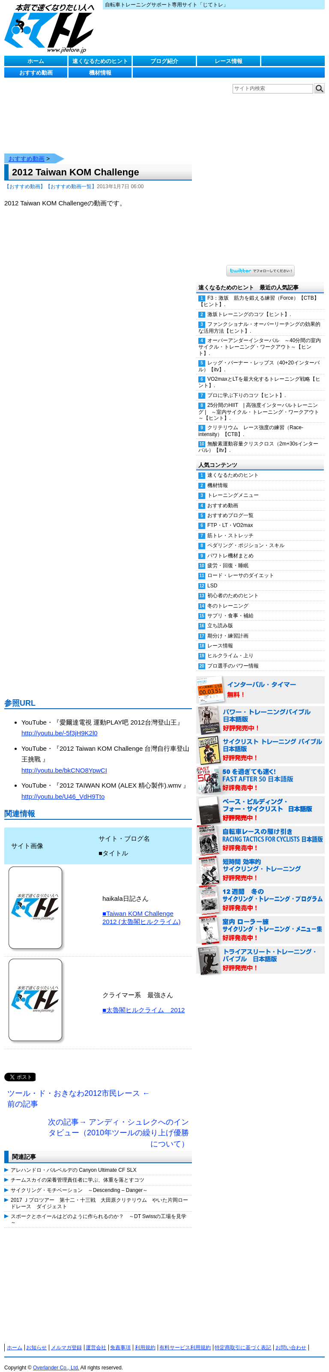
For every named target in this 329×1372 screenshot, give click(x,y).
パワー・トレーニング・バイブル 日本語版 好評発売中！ (260, 712)
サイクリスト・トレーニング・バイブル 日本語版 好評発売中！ (260, 742)
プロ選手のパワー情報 (233, 657)
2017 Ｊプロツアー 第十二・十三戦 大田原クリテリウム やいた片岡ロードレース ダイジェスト (99, 1194)
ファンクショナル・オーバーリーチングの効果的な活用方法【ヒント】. (259, 319)
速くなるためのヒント (100, 61)
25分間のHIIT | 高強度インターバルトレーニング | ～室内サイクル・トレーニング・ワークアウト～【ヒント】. (258, 403)
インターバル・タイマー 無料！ (260, 682)
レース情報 (228, 61)
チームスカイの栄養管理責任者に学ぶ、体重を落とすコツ (77, 1171)
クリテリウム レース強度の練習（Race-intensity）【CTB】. (250, 422)
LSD (212, 577)
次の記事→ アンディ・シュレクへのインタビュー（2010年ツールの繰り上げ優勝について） (118, 1124)
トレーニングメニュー (233, 487)
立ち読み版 (220, 617)
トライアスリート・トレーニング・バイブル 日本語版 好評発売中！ (260, 952)
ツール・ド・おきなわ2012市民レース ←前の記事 (78, 1090)
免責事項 (120, 1339)
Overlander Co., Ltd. (56, 1359)
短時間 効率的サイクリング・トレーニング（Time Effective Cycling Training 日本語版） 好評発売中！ (260, 862)
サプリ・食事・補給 (230, 607)
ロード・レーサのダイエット (240, 567)
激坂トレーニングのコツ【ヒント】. (249, 306)
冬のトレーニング (227, 597)
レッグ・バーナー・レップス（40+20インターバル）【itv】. (259, 357)
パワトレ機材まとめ (230, 547)
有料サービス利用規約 (185, 1339)
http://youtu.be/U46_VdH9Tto (63, 787)
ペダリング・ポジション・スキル (245, 537)
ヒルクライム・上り (230, 647)
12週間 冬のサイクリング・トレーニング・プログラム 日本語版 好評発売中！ (260, 892)
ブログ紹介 (164, 61)
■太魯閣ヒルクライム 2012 (143, 1001)
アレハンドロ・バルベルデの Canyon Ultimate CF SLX (73, 1161)
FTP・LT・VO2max (230, 517)
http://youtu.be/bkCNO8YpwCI (64, 761)
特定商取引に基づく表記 (243, 1339)
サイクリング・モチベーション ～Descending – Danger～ (79, 1182)
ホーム (35, 61)
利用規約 (145, 1339)
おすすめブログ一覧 (230, 507)
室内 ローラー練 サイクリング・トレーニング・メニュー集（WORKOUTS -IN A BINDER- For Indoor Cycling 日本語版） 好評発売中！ (260, 922)
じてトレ (51, 28)
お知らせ (36, 1339)
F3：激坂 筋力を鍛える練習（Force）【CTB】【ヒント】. (258, 292)
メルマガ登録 (66, 1339)
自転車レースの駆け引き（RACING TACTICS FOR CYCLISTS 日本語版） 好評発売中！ (260, 832)
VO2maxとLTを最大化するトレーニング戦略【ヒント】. (259, 373)
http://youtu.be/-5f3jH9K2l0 (59, 724)
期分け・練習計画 (227, 627)
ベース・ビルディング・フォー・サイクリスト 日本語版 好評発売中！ (260, 802)
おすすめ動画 (36, 72)
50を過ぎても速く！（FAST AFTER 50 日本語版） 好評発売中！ (260, 772)
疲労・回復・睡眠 (227, 557)
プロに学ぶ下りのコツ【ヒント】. (246, 387)
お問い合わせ (290, 1339)
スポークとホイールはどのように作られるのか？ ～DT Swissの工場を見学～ (98, 1211)
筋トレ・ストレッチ (230, 527)
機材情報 (100, 72)
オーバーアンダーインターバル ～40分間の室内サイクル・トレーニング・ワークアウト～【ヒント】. (259, 338)
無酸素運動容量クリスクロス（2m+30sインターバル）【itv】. (258, 438)
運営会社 (96, 1339)
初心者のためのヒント (233, 587)
